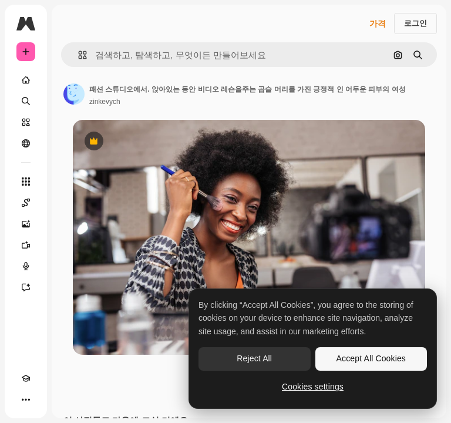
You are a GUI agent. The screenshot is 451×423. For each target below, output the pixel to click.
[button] (78, 55)
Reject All (254, 358)
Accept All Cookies (371, 358)
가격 (377, 23)
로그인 (415, 23)
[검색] (25, 101)
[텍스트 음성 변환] (25, 266)
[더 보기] (25, 399)
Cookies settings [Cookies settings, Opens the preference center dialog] (313, 386)
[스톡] (25, 122)
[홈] (25, 79)
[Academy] (25, 378)
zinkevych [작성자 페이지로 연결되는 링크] (104, 102)
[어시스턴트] (25, 287)
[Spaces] (25, 202)
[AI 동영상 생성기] (25, 245)
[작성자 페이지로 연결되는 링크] (74, 94)
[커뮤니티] (25, 143)
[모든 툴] (25, 181)
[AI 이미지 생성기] (25, 223)
